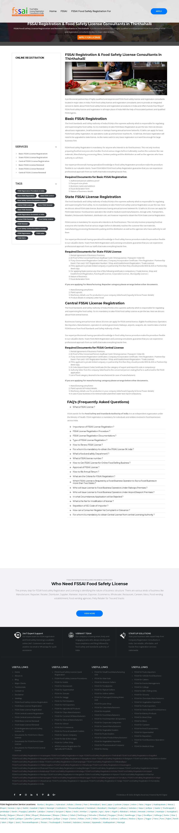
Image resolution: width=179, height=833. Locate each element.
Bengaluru (50, 811)
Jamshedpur (5, 818)
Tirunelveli (67, 829)
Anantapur (160, 818)
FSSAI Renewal (23, 224)
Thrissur (44, 829)
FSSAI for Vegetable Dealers (106, 730)
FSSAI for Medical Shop (144, 746)
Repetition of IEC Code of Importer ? (90, 506)
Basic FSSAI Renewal (45, 205)
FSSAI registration (93, 417)
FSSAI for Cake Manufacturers (107, 707)
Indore (134, 811)
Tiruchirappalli (168, 815)
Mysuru (68, 818)
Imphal (11, 825)
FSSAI (64, 11)
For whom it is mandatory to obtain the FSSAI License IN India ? (103, 449)
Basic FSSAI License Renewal (30, 165)
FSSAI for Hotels (61, 682)
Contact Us (19, 691)
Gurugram (60, 818)
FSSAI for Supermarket (64, 689)
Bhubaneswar (45, 822)
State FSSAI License (47, 196)
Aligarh (114, 818)
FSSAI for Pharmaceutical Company (109, 745)
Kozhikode (104, 825)
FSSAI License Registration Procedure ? (91, 431)
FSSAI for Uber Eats (103, 678)
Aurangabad (172, 818)
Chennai (78, 811)
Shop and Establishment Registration (124, 263)
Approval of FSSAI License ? (86, 467)
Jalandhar (32, 818)
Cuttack (73, 822)
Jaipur (110, 811)
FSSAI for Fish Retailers (64, 701)
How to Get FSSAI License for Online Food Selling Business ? (101, 463)
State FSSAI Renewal (25, 210)
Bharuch (20, 822)
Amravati (141, 818)
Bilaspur (56, 822)
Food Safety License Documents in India (32, 200)
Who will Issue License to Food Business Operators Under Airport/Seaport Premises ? (113, 492)
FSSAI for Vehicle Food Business (147, 675)
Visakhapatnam (159, 811)
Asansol (50, 818)
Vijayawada (96, 829)
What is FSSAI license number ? (88, 458)
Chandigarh (112, 815)
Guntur (166, 822)
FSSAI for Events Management (147, 683)
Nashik (25, 815)
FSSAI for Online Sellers (104, 693)
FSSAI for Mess (140, 721)
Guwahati (33, 815)
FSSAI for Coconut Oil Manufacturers (70, 716)
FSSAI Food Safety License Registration (31, 702)
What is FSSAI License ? (84, 407)
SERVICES (21, 146)
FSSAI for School (61, 723)
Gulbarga (158, 822)
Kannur (73, 825)
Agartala (93, 818)
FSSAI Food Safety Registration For (91, 11)
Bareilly (3, 822)
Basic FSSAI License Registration (31, 153)
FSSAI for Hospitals (102, 711)
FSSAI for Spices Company (66, 735)
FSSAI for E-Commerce (64, 727)
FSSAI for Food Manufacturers (107, 715)
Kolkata (70, 811)
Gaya (139, 822)
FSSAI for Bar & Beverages (66, 738)
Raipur (141, 815)
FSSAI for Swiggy (62, 697)
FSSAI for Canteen (142, 724)
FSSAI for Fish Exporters (65, 705)
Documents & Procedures (64, 34)
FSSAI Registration (24, 233)
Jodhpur (149, 815)
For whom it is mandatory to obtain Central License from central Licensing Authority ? (114, 514)
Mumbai (40, 811)
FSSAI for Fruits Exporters (145, 706)
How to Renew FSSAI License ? (88, 445)
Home (52, 11)
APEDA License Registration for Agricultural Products (68, 747)
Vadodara (132, 815)
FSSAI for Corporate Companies (108, 722)
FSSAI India (40, 233)
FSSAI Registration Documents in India (31, 214)
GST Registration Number (96, 263)
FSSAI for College (141, 687)
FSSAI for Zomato (62, 693)
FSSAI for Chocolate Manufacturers (149, 698)
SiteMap (18, 698)
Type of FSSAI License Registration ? (90, 440)
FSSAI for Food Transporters (146, 728)
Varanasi (11, 815)
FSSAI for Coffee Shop (64, 742)
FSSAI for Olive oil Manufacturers (69, 720)
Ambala (133, 818)
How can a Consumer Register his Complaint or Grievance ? (101, 510)
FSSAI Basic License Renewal (27, 721)
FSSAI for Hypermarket (144, 732)
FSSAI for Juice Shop (103, 703)
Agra (19, 815)
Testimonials (20, 687)
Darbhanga (82, 822)
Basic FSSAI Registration (26, 196)
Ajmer (107, 818)
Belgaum (11, 822)
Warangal (50, 815)
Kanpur (126, 811)
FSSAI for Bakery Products (145, 713)
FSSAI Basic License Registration (28, 706)
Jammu (37, 825)
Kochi (76, 818)
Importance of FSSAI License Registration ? (93, 427)
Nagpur (148, 811)
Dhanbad (102, 822)
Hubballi (3, 825)
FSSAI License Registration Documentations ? (94, 435)
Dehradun (93, 822)
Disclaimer (19, 694)
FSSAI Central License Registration (29, 713)
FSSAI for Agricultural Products (67, 708)
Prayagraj (23, 818)
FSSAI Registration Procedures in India (31, 191)
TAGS (18, 183)
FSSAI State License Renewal (27, 724)
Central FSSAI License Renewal (31, 172)
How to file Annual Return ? (86, 471)
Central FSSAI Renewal (25, 219)
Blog (16, 679)
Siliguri (11, 829)
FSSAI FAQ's (22, 238)
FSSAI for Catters (141, 679)
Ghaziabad (101, 815)
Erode (120, 822)
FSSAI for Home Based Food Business (150, 709)
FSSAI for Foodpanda (103, 686)
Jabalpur (41, 818)
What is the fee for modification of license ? (93, 501)
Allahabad (124, 818)
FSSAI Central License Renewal (28, 717)
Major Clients (20, 683)
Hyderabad (60, 811)
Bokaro (65, 822)
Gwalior (157, 815)
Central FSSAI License (25, 205)
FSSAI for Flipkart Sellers (105, 689)
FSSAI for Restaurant (63, 686)
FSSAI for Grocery (141, 694)
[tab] (36, 146)
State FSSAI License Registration (32, 157)
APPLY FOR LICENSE (89, 37)
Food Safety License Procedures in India (32, 229)
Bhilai (28, 822)
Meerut (170, 811)
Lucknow (118, 811)
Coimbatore (61, 815)
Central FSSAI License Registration (32, 161)
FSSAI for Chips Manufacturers (68, 712)
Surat (104, 811)
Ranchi (14, 818)
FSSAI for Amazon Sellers (105, 682)
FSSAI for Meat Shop (143, 717)
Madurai (132, 825)
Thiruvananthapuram (76, 815)
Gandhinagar (130, 822)
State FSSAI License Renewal (30, 168)
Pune (86, 811)
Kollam (95, 825)
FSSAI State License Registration (28, 709)
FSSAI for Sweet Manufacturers (108, 726)
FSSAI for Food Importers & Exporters (110, 718)
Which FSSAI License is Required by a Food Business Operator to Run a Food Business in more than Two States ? (115, 482)
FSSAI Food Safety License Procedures (71, 678)
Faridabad (91, 815)
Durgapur (112, 822)
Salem (4, 829)
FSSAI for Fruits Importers (145, 672)
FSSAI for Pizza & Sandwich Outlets (69, 731)
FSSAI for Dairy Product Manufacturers (111, 737)
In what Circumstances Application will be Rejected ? (98, 496)
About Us (19, 675)
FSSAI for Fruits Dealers (104, 734)
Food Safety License (46, 219)
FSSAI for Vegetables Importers (108, 741)
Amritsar (83, 818)
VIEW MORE (89, 613)
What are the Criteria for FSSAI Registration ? (94, 476)
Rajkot (42, 815)
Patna (141, 811)
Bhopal (3, 815)
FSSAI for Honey (101, 749)
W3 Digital (163, 802)
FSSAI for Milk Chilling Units (145, 691)
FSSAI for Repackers (142, 736)
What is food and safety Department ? (91, 453)
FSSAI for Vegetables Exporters (147, 702)
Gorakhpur (147, 822)
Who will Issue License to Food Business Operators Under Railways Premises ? (110, 488)
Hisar (173, 822)
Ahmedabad (95, 811)
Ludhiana (122, 815)
